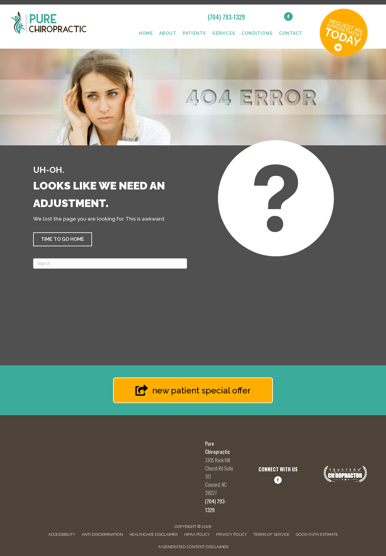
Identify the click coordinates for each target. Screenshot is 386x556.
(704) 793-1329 (226, 16)
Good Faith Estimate (317, 534)
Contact (290, 33)
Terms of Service (271, 534)
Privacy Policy (231, 534)
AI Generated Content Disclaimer (193, 547)
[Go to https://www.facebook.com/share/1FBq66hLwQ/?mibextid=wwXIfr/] (278, 481)
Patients (194, 33)
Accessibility (61, 534)
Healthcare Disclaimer (153, 534)
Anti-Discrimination (102, 534)
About (167, 33)
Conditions (257, 33)
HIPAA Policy (197, 534)
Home (146, 33)
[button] (62, 239)
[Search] (110, 263)
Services (223, 33)
